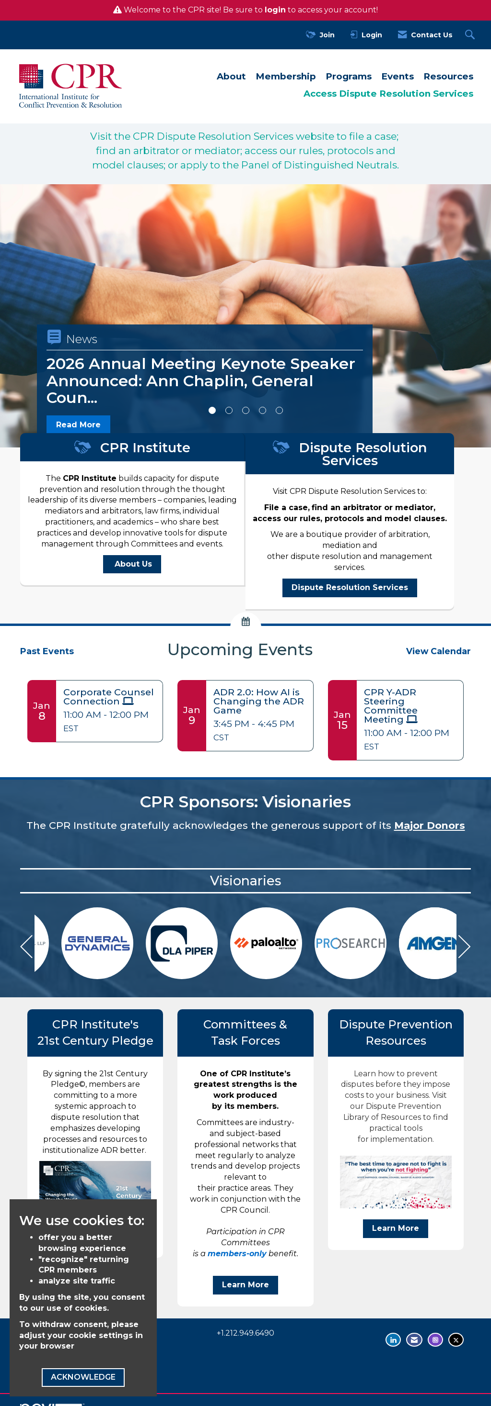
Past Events (47, 651)
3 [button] (245, 410)
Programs (349, 76)
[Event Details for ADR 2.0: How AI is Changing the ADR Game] (259, 701)
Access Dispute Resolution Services (388, 93)
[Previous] (26, 948)
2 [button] (229, 410)
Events (397, 76)
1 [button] (212, 410)
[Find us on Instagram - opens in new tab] (435, 1340)
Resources (448, 76)
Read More (78, 424)
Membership (286, 76)
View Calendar (438, 651)
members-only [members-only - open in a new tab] (237, 1253)
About (231, 76)
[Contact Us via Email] (414, 1340)
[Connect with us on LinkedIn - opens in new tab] (393, 1340)
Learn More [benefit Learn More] (245, 1284)
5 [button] (279, 410)
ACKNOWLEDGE (83, 1377)
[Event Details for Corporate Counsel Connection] (109, 697)
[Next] (464, 948)
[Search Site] (471, 35)
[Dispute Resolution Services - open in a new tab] (349, 588)
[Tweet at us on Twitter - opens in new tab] (456, 1340)
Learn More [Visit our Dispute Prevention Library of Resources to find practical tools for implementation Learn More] (395, 1228)
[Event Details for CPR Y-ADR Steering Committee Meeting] (410, 706)
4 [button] (262, 410)
